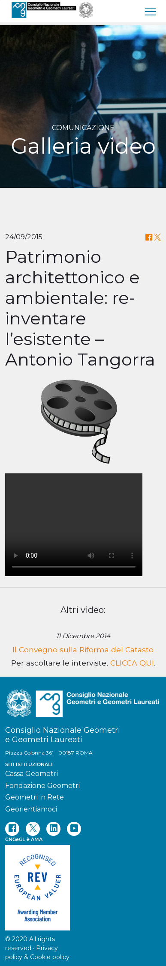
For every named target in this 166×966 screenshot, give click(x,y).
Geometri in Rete (34, 797)
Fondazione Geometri (42, 786)
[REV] (83, 883)
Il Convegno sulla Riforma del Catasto (83, 649)
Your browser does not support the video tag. (73, 524)
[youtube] (74, 829)
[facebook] (12, 829)
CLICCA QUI (132, 662)
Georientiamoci (31, 809)
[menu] (151, 11)
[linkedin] (53, 829)
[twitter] (33, 829)
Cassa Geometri (31, 774)
